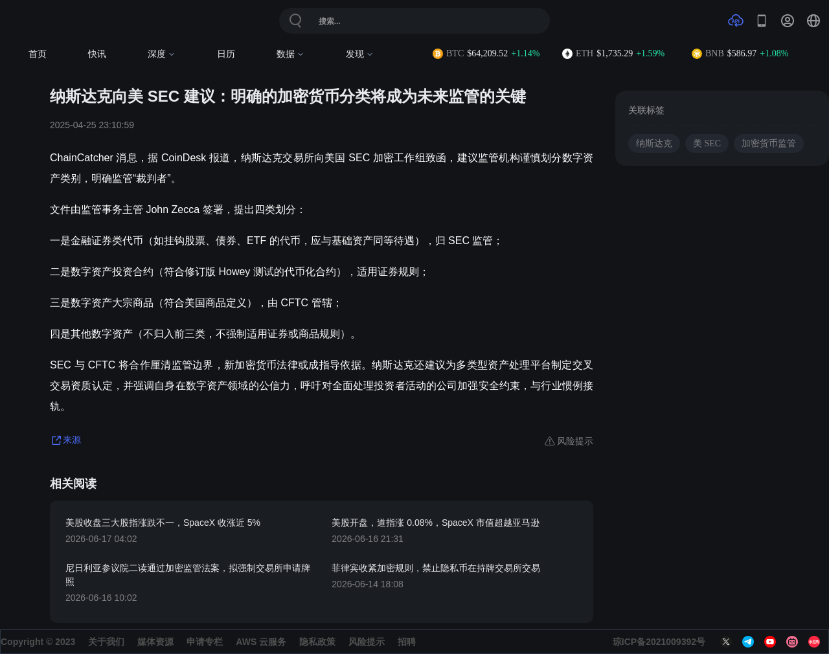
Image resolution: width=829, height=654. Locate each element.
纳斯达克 (654, 143)
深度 (162, 54)
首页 (37, 54)
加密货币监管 (769, 143)
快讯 (97, 54)
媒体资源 (155, 642)
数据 (290, 54)
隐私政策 (317, 642)
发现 (360, 54)
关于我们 (106, 642)
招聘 (407, 642)
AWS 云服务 (261, 642)
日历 (226, 54)
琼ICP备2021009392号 (659, 642)
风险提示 (366, 642)
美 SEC (707, 143)
